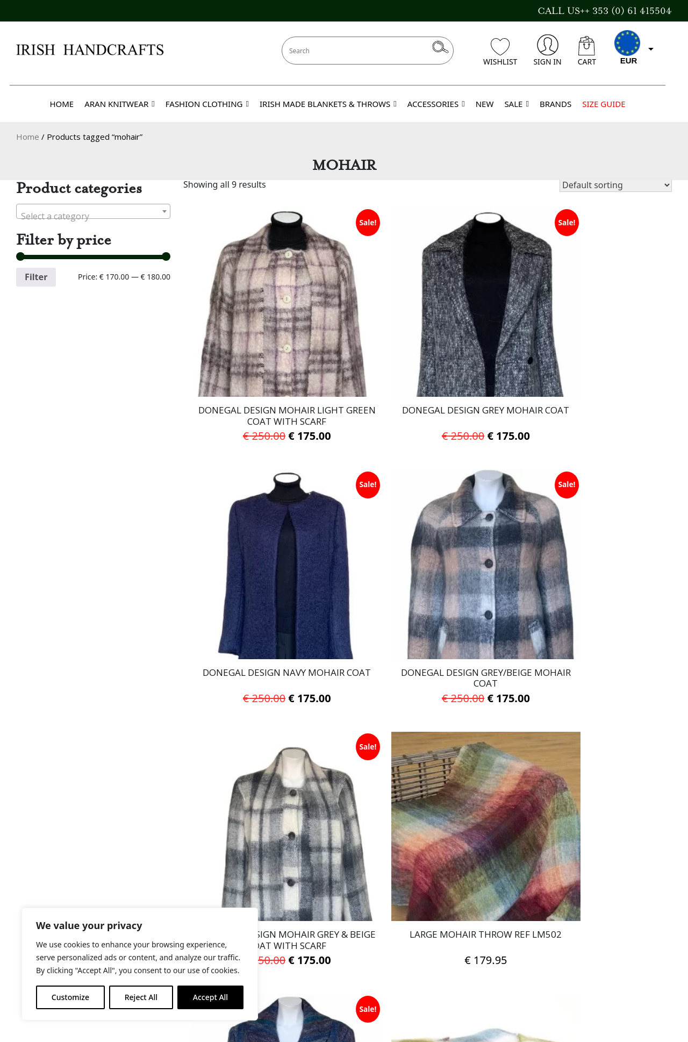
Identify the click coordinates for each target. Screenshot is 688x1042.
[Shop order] (616, 185)
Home (27, 136)
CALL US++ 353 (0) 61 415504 (605, 11)
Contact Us (41, 873)
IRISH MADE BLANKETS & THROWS (328, 103)
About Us (260, 873)
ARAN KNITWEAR (119, 103)
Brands (32, 902)
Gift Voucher (44, 887)
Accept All (210, 997)
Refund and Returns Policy (299, 945)
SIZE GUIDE (603, 103)
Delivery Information (286, 887)
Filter (36, 277)
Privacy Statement (280, 916)
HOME (61, 103)
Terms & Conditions (283, 902)
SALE (516, 103)
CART (587, 51)
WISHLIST (500, 52)
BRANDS (555, 103)
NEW (485, 103)
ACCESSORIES (436, 103)
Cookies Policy (271, 931)
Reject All (141, 997)
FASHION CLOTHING (207, 103)
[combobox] (93, 211)
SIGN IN (547, 50)
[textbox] (93, 216)
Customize (70, 997)
